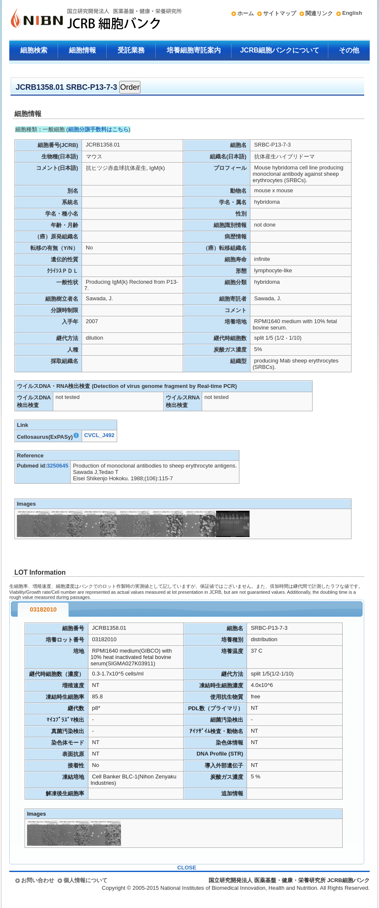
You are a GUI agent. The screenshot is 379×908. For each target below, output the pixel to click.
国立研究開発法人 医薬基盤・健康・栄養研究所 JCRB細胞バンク (87, 20)
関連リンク (319, 13)
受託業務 (131, 50)
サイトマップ (279, 13)
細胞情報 (82, 50)
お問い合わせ (37, 880)
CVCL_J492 (99, 435)
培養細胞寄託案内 (194, 50)
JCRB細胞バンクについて (280, 50)
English (352, 13)
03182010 (43, 609)
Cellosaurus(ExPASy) (48, 437)
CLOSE (186, 867)
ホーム (245, 13)
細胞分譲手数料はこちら (98, 129)
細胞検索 (33, 50)
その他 (349, 50)
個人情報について (85, 880)
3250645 (58, 465)
